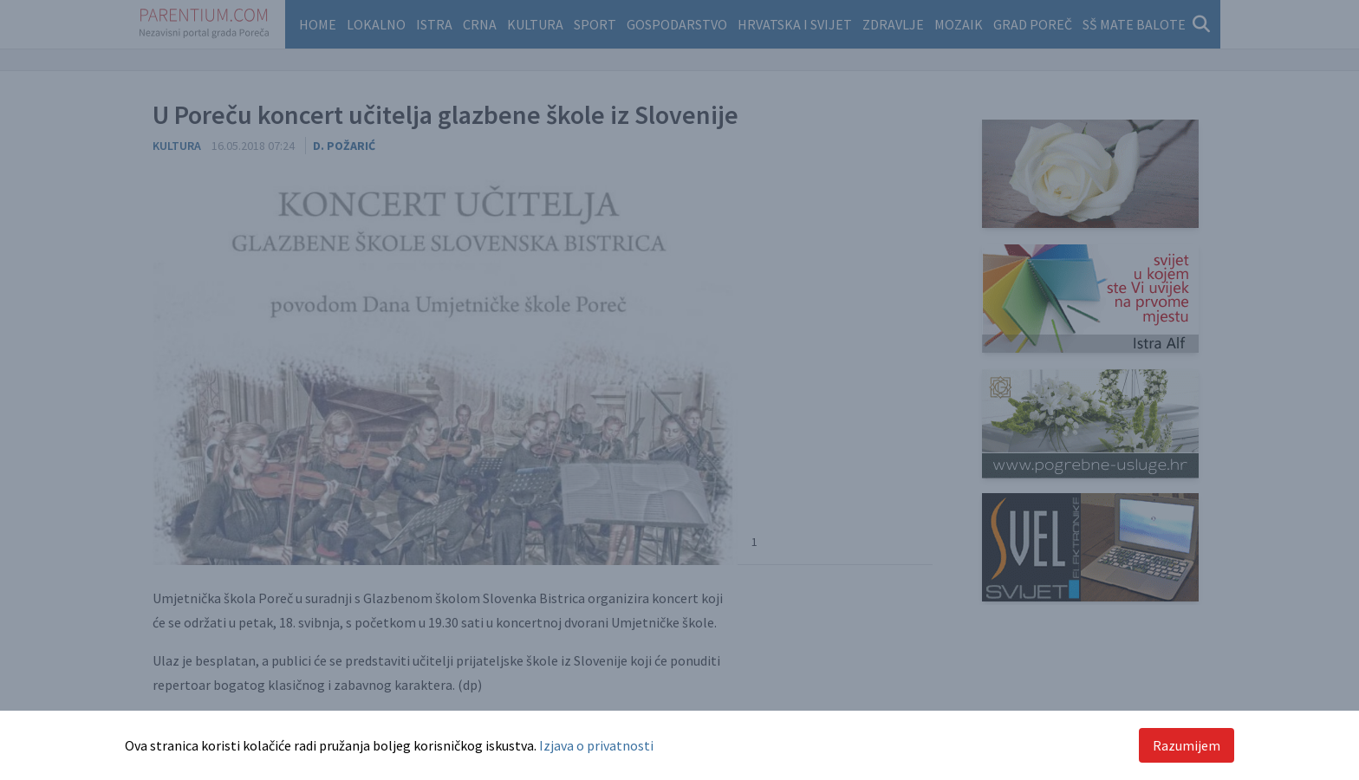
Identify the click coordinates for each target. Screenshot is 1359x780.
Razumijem (1186, 745)
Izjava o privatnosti (596, 745)
